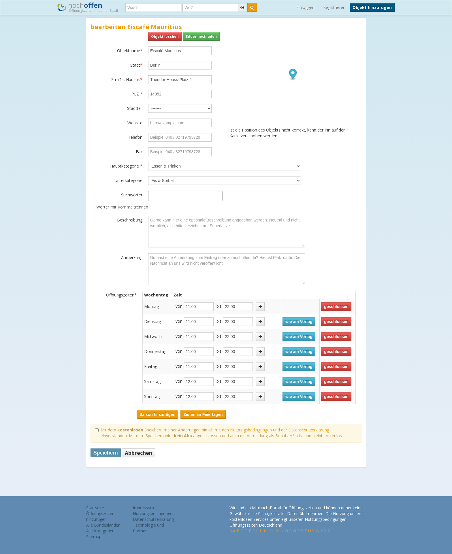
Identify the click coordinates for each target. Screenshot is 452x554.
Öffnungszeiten (121, 295)
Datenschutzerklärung (308, 430)
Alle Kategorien (100, 531)
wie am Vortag (298, 321)
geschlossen (336, 306)
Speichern (105, 453)
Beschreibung (129, 220)
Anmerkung (131, 257)
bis (219, 306)
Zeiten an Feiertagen (203, 414)
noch (87, 7)
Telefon (135, 137)
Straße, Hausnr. (126, 79)
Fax (139, 151)
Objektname (129, 50)
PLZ (136, 94)
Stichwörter (131, 195)
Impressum (143, 507)
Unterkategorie (128, 180)
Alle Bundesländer (103, 525)
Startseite (95, 507)
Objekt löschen (165, 36)
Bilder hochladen (201, 36)
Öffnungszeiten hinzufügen (100, 516)
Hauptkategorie (126, 166)
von (179, 306)
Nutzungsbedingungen (251, 430)
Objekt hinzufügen (372, 7)
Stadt (136, 65)
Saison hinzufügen (157, 414)
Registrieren (334, 7)
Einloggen (305, 7)
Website (134, 122)
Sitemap (93, 536)
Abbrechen (138, 452)
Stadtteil (134, 108)
